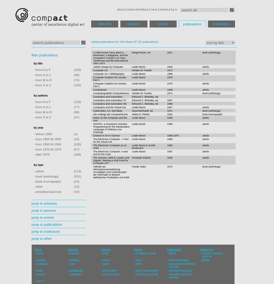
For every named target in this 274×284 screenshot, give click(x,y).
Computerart (100, 89)
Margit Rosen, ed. (141, 52)
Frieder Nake (139, 166)
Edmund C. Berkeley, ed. (145, 96)
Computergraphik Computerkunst (111, 93)
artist (105, 253)
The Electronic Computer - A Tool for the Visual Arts (111, 140)
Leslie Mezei (138, 67)
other (139, 263)
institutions (221, 24)
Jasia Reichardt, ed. (142, 111)
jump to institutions (46, 232)
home (38, 249)
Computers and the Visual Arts (109, 107)
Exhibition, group (146, 253)
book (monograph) (212, 114)
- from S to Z (42, 85)
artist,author (110, 270)
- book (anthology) (46, 176)
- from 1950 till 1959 (47, 139)
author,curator (111, 274)
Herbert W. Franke (141, 70)
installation (76, 274)
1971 (170, 93)
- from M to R (43, 80)
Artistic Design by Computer (108, 67)
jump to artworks (44, 203)
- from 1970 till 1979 (47, 149)
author (106, 260)
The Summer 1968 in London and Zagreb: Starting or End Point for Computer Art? (111, 160)
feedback (143, 9)
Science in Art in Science (106, 135)
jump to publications (47, 225)
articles (164, 9)
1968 (170, 74)
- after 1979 (42, 154)
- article (39, 171)
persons (134, 24)
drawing (74, 253)
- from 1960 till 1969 (47, 144)
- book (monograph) (47, 181)
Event (139, 260)
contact (130, 9)
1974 (170, 166)
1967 (170, 100)
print (72, 263)
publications (192, 24)
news (154, 9)
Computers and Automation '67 (110, 100)
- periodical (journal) (47, 191)
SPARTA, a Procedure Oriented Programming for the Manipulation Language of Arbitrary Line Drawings (111, 128)
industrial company (180, 270)
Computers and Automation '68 (110, 103)
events (163, 24)
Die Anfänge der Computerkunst (110, 114)
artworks (104, 24)
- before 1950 (43, 134)
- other (38, 186)
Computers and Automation (108, 96)
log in (174, 9)
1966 (170, 118)
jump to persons (44, 210)
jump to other (42, 239)
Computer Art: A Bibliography (108, 74)
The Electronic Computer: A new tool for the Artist (110, 153)
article (206, 67)
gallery (206, 260)
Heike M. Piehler (141, 114)
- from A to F (42, 69)
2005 (170, 157)
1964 (170, 67)
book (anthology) (212, 52)
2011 (170, 52)
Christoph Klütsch (141, 157)
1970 (170, 77)
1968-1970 (173, 135)
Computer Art (100, 70)
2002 (170, 114)
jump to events (43, 217)
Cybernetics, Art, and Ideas (108, 111)
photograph (77, 270)
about (120, 9)
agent (106, 263)
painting (74, 260)
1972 (170, 70)
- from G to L (42, 75)
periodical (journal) (147, 274)
